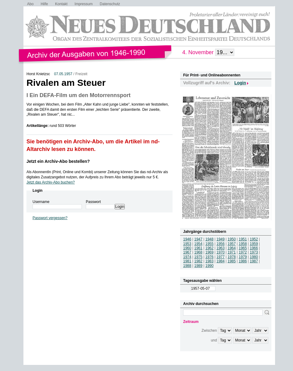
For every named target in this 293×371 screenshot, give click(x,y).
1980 (254, 257)
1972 (243, 252)
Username (41, 202)
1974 (187, 257)
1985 (232, 261)
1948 (209, 239)
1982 (198, 261)
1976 (209, 257)
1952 (254, 239)
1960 (187, 248)
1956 (221, 244)
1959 (254, 244)
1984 (221, 261)
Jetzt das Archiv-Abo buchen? (50, 182)
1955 (209, 244)
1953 (187, 244)
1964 (232, 248)
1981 (187, 261)
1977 (221, 257)
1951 (243, 239)
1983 (209, 261)
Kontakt (61, 4)
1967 (187, 252)
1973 (254, 252)
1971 (232, 252)
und (214, 340)
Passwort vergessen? (50, 218)
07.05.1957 (63, 74)
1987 (254, 261)
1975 (198, 257)
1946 (187, 239)
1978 (232, 257)
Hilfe (44, 4)
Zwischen (209, 330)
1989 (198, 266)
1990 (209, 266)
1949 (221, 239)
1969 (209, 252)
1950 (232, 239)
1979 (243, 257)
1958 (243, 244)
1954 (198, 244)
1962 (209, 248)
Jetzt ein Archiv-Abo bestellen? (58, 161)
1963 (221, 248)
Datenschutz (110, 4)
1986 (243, 261)
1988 (187, 266)
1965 (243, 248)
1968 (198, 252)
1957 (232, 244)
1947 (198, 239)
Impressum (83, 4)
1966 (254, 248)
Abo (30, 4)
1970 (221, 252)
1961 (198, 248)
